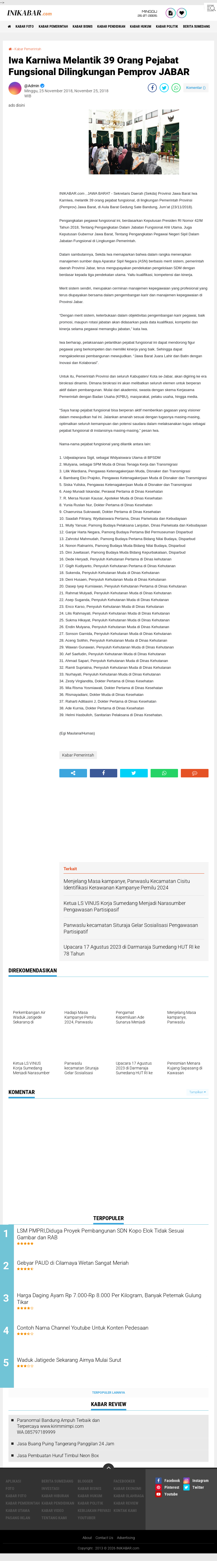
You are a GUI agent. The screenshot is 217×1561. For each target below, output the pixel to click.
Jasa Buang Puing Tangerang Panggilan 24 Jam (65, 1451)
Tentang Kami (54, 1525)
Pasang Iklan (18, 1525)
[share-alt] (73, 773)
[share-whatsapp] (176, 87)
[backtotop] (108, 1476)
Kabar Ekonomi (127, 1495)
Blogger (85, 1488)
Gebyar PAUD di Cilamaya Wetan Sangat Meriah (92, 1265)
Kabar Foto (29, 26)
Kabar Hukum (168, 26)
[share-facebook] (152, 87)
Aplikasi (13, 1488)
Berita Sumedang (57, 1488)
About (85, 1545)
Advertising (127, 1545)
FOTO (10, 1495)
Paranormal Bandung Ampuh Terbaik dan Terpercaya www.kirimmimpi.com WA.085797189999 (58, 1433)
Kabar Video (53, 1517)
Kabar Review (126, 1510)
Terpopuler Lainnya (108, 1400)
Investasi (50, 1495)
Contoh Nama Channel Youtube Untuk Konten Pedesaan (103, 1333)
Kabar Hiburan (55, 1503)
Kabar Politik (199, 26)
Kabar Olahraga (129, 1503)
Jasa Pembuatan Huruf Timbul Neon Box (58, 1462)
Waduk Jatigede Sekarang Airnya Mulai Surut (88, 1367)
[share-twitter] (164, 87)
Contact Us (104, 1545)
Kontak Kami (125, 1517)
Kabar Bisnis (98, 26)
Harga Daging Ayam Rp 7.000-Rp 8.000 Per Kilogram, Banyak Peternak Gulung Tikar (110, 1303)
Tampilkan (197, 1092)
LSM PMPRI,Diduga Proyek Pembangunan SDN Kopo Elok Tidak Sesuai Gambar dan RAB (114, 1235)
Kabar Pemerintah (63, 26)
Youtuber (87, 1525)
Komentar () (196, 87)
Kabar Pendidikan (133, 26)
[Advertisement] (134, 819)
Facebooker (124, 1488)
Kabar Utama (18, 1517)
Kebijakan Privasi (94, 1517)
